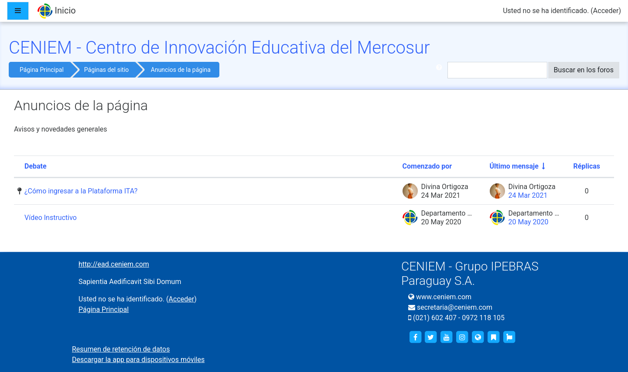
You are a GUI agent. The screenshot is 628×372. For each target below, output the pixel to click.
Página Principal (42, 69)
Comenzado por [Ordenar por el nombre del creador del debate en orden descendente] (427, 166)
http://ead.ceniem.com (113, 264)
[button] (441, 70)
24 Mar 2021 (528, 195)
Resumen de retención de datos (121, 349)
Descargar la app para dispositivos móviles (138, 359)
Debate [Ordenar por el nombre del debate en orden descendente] (35, 166)
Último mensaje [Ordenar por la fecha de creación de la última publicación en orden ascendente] (514, 166)
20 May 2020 (529, 222)
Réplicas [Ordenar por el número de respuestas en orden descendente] (586, 166)
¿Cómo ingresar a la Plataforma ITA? (80, 191)
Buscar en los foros (584, 70)
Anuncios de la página (181, 69)
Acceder (606, 11)
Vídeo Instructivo (50, 217)
